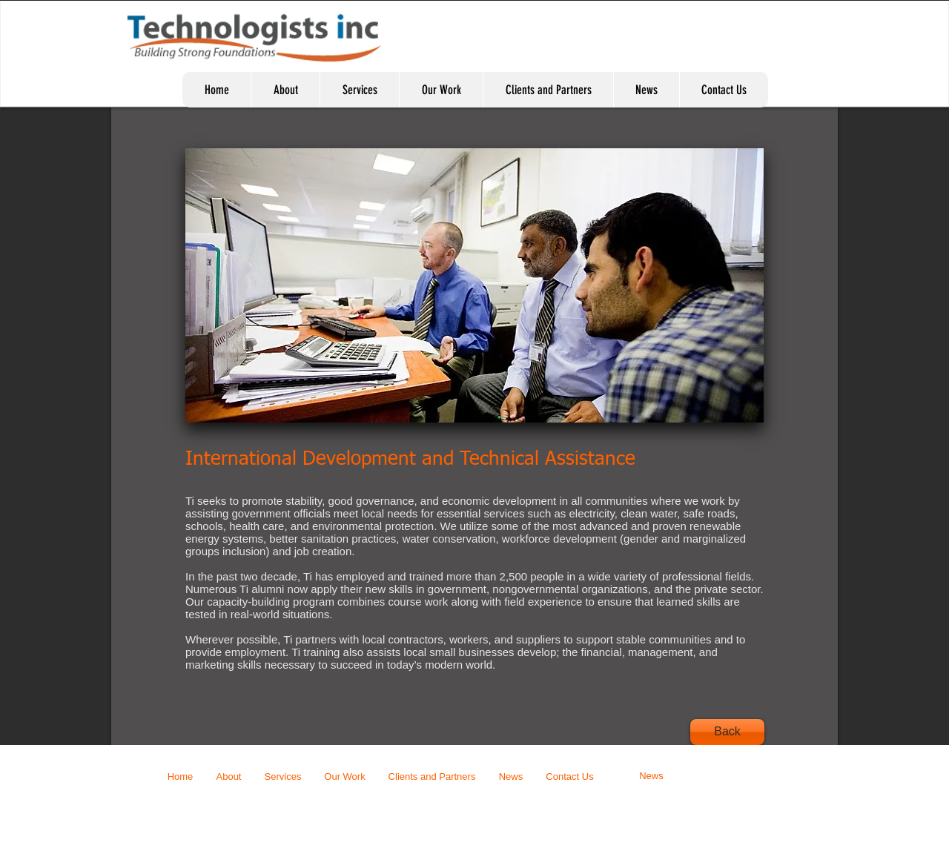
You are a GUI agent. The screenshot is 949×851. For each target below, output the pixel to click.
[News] (651, 776)
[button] (474, 285)
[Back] (727, 732)
